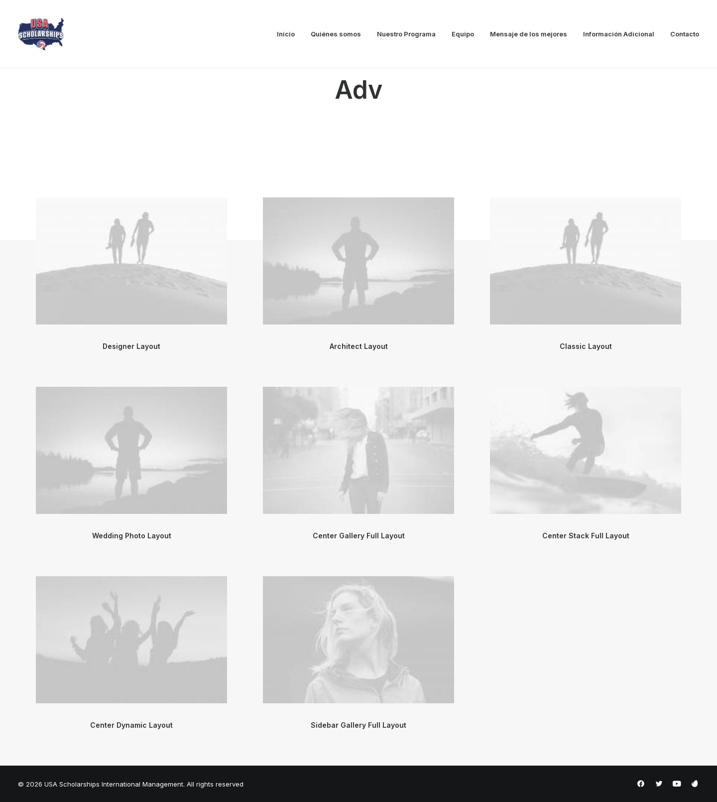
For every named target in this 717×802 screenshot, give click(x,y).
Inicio (286, 34)
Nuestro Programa (406, 34)
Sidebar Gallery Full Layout (358, 725)
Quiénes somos (336, 34)
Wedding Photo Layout (131, 535)
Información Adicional (618, 34)
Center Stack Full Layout (585, 535)
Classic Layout (586, 346)
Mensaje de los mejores (528, 34)
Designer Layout (131, 346)
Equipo (463, 34)
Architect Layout (359, 346)
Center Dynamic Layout (131, 725)
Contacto (684, 34)
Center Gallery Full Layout (359, 535)
